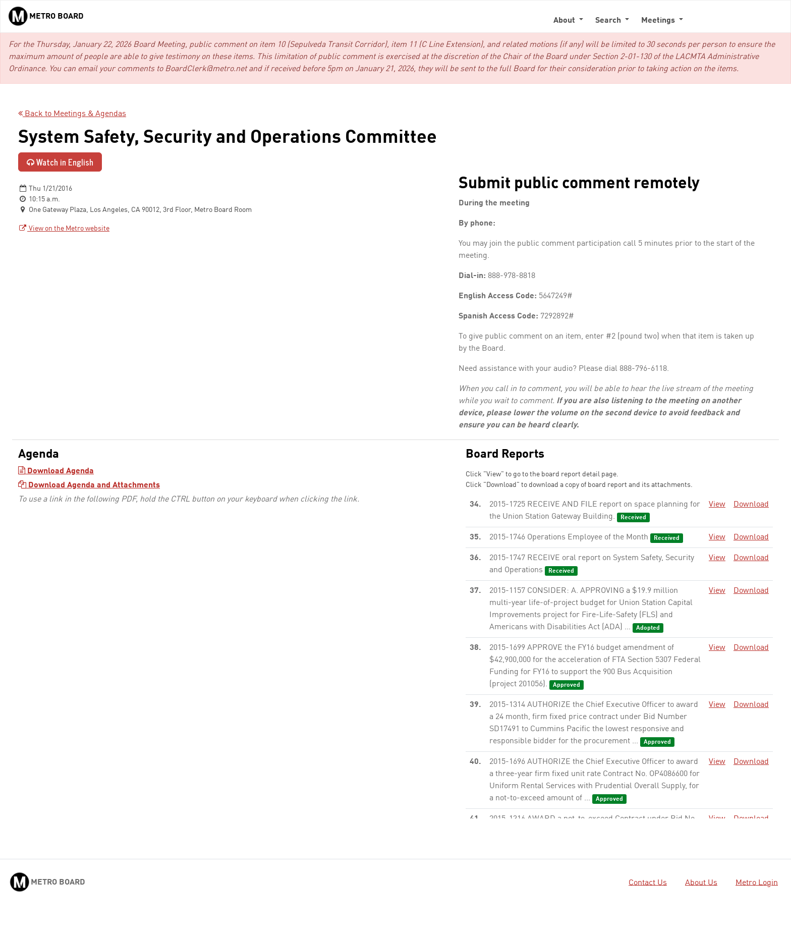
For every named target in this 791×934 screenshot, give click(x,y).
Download (751, 505)
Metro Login (757, 882)
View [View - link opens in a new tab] (717, 505)
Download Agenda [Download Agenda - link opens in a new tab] (56, 471)
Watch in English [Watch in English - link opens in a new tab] (60, 162)
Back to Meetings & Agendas (72, 114)
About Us (701, 882)
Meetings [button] (659, 21)
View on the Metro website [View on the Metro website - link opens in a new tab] (63, 228)
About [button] (565, 21)
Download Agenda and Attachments (89, 485)
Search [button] (609, 21)
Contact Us (648, 882)
